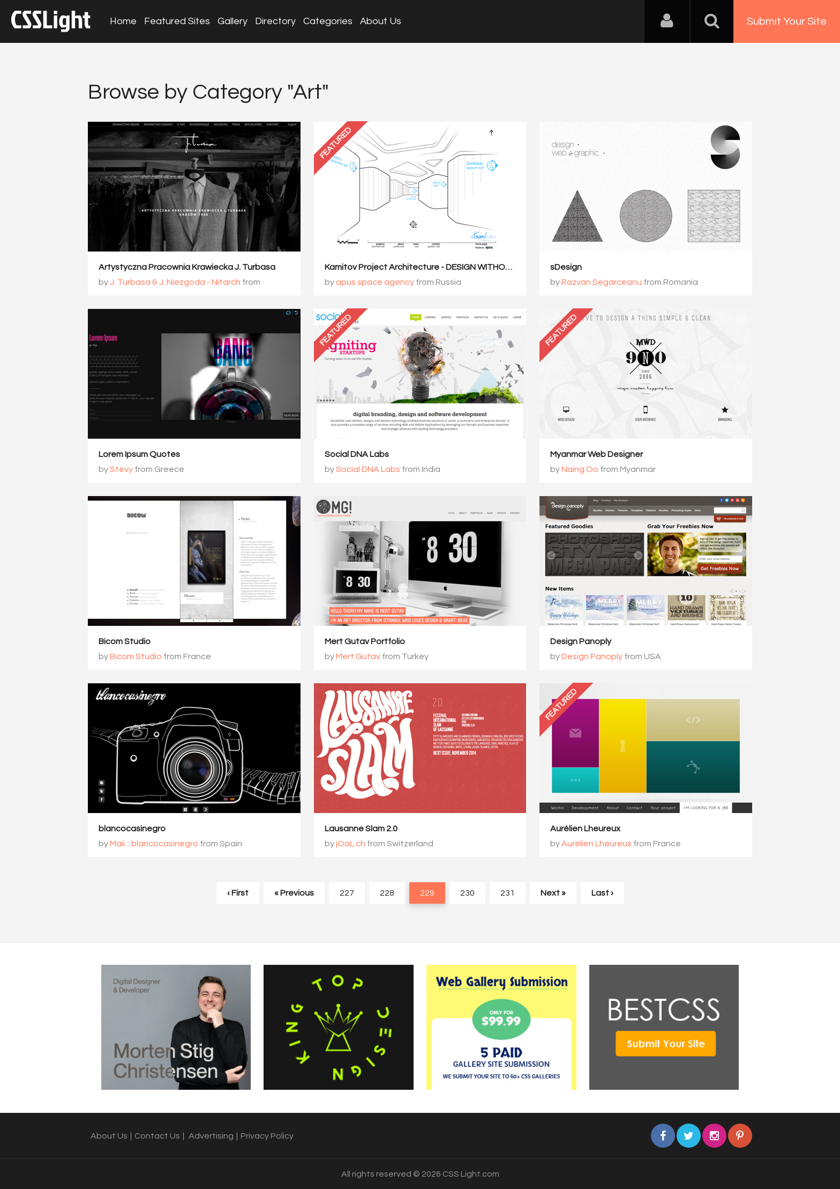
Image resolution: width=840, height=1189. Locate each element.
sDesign (566, 267)
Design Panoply (580, 641)
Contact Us (157, 1136)
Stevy (121, 469)
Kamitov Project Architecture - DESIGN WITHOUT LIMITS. (435, 267)
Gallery (233, 21)
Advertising (211, 1136)
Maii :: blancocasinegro (154, 843)
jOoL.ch (350, 843)
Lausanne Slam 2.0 (361, 828)
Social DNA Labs (357, 454)
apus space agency (375, 282)
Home (123, 21)
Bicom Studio (125, 641)
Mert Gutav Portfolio (365, 641)
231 (507, 893)
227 (347, 893)
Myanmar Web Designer (596, 454)
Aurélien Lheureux (585, 828)
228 (387, 893)
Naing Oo (579, 469)
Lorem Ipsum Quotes (139, 454)
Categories (327, 21)
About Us (380, 21)
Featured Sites (177, 21)
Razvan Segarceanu (601, 282)
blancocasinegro (132, 828)
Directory (275, 21)
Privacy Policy (267, 1136)
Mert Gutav (358, 656)
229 (427, 893)
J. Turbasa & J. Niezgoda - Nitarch (175, 282)
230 (467, 893)
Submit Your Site (787, 21)
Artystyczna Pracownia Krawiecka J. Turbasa (187, 267)
